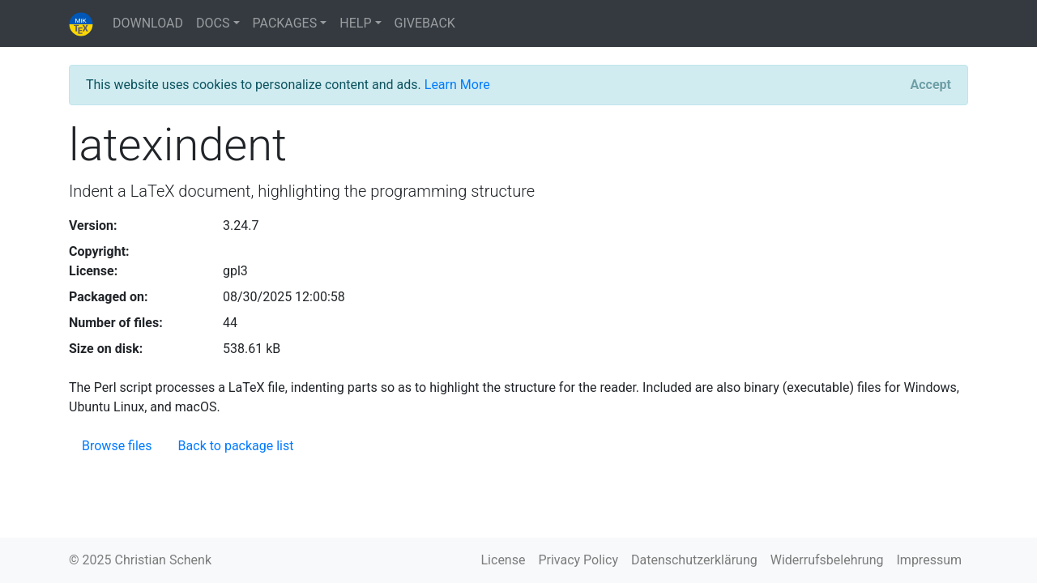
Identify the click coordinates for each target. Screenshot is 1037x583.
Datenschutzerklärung (694, 560)
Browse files (117, 445)
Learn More (457, 84)
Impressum (929, 560)
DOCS (212, 23)
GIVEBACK (425, 23)
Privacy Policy (578, 560)
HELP (355, 23)
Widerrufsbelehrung (827, 560)
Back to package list (236, 445)
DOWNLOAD (148, 23)
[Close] (930, 85)
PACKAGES (285, 23)
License (503, 560)
